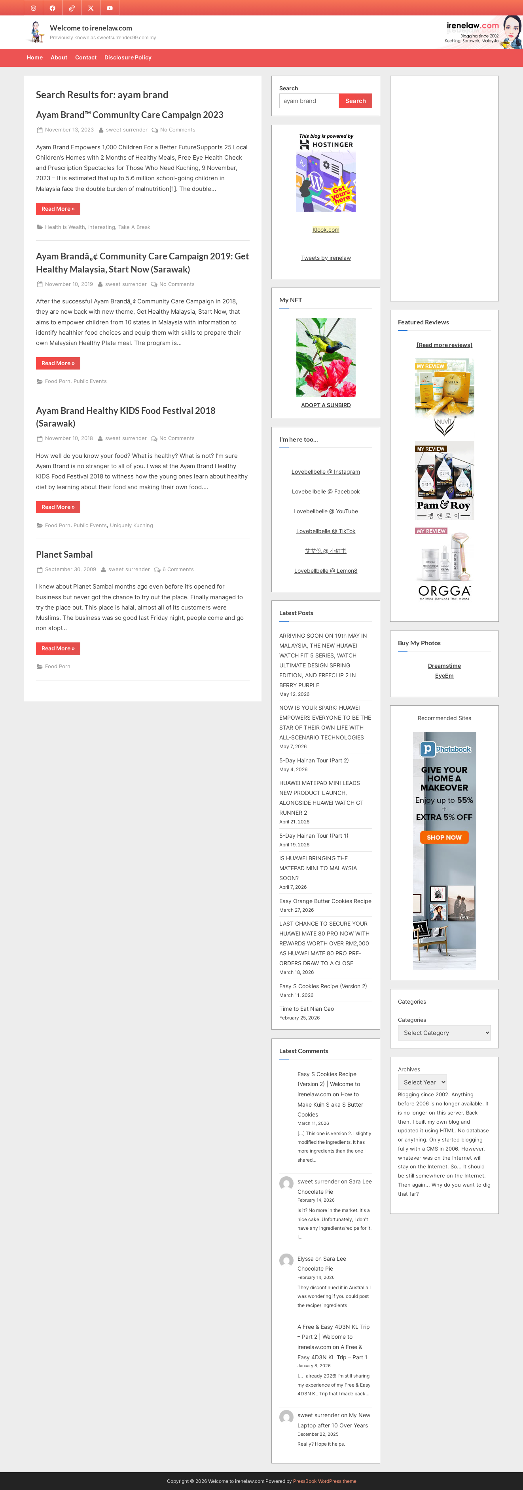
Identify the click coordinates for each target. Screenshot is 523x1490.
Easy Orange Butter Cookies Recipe (325, 900)
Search (288, 88)
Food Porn (57, 381)
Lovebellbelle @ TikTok (326, 531)
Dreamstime (444, 665)
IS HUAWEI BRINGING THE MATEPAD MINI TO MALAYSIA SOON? (318, 868)
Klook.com (326, 229)
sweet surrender (127, 129)
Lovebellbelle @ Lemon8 (326, 570)
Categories (412, 1019)
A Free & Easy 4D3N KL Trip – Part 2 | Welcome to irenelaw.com (334, 1336)
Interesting (101, 227)
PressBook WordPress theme (324, 1481)
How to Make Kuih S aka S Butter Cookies (330, 1104)
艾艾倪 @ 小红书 (326, 550)
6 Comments (178, 569)
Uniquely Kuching (131, 525)
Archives (409, 1069)
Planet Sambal (64, 554)
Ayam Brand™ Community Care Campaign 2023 (130, 114)
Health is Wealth (65, 227)
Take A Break (134, 227)
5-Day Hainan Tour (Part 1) (314, 835)
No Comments (177, 130)
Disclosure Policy (128, 57)
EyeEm (444, 675)
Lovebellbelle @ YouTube (326, 511)
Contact (86, 57)
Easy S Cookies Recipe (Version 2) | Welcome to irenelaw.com (329, 1084)
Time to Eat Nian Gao (306, 1008)
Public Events (90, 381)
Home (35, 57)
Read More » (61, 210)
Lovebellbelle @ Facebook (326, 491)
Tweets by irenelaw (326, 257)
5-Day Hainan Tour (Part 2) (314, 760)
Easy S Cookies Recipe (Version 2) (323, 986)
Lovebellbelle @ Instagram (326, 471)
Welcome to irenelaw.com (91, 27)
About (59, 57)
